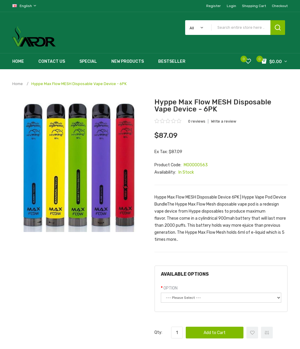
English (24, 6)
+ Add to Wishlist (252, 332)
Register (213, 6)
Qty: (158, 332)
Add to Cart (215, 332)
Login (231, 6)
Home (17, 84)
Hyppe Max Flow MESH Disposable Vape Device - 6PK (79, 84)
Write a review (223, 121)
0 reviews (196, 121)
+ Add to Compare (267, 332)
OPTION (170, 288)
